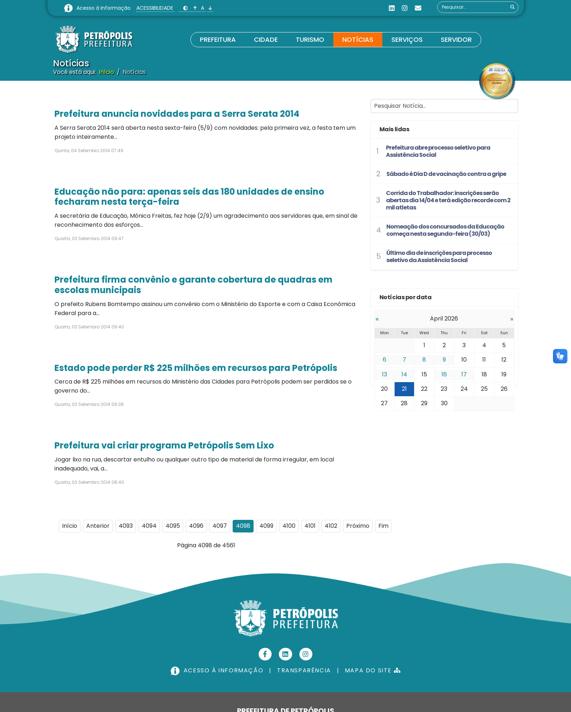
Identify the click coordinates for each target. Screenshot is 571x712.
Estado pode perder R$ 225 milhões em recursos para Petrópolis (195, 368)
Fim (383, 526)
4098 (243, 526)
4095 (173, 526)
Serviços (407, 39)
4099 (266, 526)
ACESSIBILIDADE (155, 8)
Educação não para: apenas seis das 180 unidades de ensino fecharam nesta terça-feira (189, 197)
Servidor (456, 39)
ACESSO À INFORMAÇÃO (217, 670)
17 (464, 374)
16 (444, 374)
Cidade (266, 39)
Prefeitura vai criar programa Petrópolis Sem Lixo (164, 445)
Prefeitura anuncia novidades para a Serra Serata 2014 (176, 114)
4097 (219, 526)
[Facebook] (265, 654)
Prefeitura (218, 39)
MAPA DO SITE (373, 670)
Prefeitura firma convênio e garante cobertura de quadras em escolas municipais (193, 285)
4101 (310, 526)
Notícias (357, 39)
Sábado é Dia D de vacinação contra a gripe (446, 174)
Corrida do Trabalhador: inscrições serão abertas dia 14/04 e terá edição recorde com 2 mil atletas (448, 200)
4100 (288, 526)
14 (404, 374)
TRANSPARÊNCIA (304, 670)
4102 (331, 526)
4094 (149, 526)
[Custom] (418, 8)
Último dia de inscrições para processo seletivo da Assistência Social (439, 256)
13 (384, 374)
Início (69, 526)
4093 (126, 526)
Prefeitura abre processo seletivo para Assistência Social (438, 151)
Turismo (310, 39)
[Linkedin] (392, 8)
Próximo (357, 526)
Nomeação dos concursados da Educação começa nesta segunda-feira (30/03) (445, 230)
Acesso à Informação (104, 8)
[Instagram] (405, 8)
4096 (196, 526)
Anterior (98, 526)
